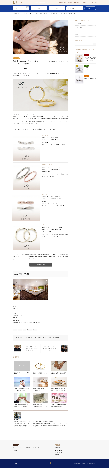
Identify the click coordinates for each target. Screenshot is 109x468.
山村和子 (25, 69)
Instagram (15, 463)
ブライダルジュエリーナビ (83, 463)
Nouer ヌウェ (45, 135)
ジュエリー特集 (78, 27)
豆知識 (76, 34)
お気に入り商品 (93, 2)
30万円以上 (57, 455)
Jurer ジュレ (45, 194)
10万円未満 (57, 448)
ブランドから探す (63, 2)
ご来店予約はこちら (40, 264)
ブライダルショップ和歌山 (28, 337)
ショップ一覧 (86, 2)
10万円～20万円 (58, 450)
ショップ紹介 (78, 23)
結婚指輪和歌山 (56, 337)
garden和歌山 (16, 304)
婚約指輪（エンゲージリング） (33, 448)
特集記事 (70, 2)
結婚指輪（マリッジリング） (19, 450)
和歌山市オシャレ (38, 337)
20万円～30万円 (58, 452)
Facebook (13, 463)
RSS (16, 463)
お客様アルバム (77, 2)
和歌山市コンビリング (47, 337)
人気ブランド (16, 58)
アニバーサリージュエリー (18, 448)
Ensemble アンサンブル (47, 164)
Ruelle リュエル (45, 224)
